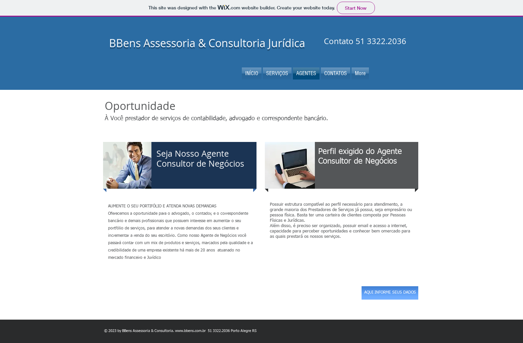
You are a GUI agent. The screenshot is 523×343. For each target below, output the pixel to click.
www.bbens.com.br (190, 331)
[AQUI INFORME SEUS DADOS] (390, 293)
